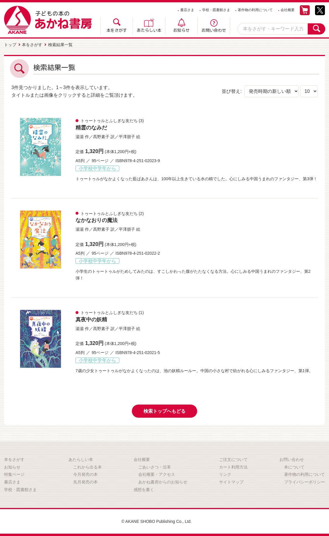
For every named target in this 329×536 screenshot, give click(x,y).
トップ (10, 44)
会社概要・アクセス (156, 474)
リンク (225, 474)
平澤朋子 (127, 136)
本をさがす (116, 30)
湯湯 (80, 136)
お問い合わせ (214, 30)
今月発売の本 (85, 474)
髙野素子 (101, 136)
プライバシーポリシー (304, 482)
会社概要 (288, 10)
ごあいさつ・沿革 (154, 467)
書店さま (187, 10)
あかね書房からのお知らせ (162, 482)
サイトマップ (231, 482)
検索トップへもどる (165, 411)
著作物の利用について (255, 10)
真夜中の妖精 (91, 319)
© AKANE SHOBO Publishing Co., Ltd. (156, 521)
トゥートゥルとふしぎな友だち (109, 120)
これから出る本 (87, 467)
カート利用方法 (233, 467)
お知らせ (181, 30)
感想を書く (144, 489)
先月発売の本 (85, 482)
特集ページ (14, 474)
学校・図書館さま (216, 10)
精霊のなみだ (91, 128)
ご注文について (233, 459)
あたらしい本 (149, 30)
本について (294, 467)
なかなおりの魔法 (97, 220)
